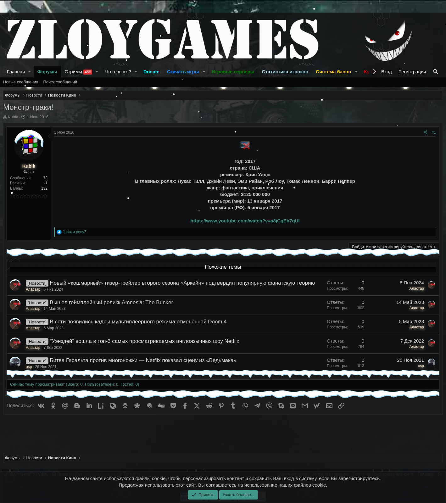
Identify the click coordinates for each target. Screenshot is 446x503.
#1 (434, 132)
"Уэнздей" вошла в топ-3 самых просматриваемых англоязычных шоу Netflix (144, 341)
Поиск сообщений (60, 82)
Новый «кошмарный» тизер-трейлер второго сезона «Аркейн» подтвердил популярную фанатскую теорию (182, 283)
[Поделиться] (426, 132)
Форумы (47, 71)
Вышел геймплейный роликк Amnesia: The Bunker (111, 302)
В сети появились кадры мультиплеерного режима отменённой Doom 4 (138, 322)
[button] (29, 71)
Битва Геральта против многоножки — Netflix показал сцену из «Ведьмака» (143, 360)
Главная (16, 71)
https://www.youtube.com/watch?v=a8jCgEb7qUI (244, 220)
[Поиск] (436, 71)
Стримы (78, 72)
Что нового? (118, 71)
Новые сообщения (20, 82)
